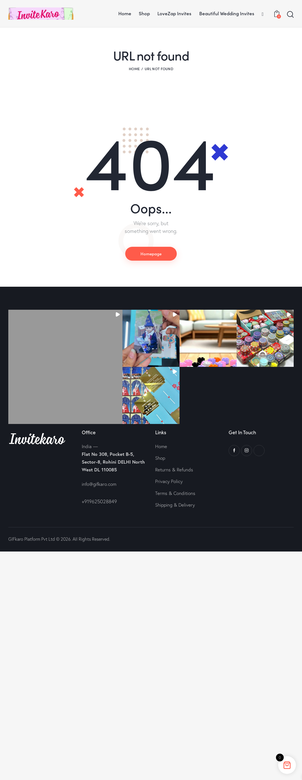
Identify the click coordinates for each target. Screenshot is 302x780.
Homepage (151, 253)
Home (134, 68)
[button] (65, 367)
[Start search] (290, 14)
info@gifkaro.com (99, 484)
